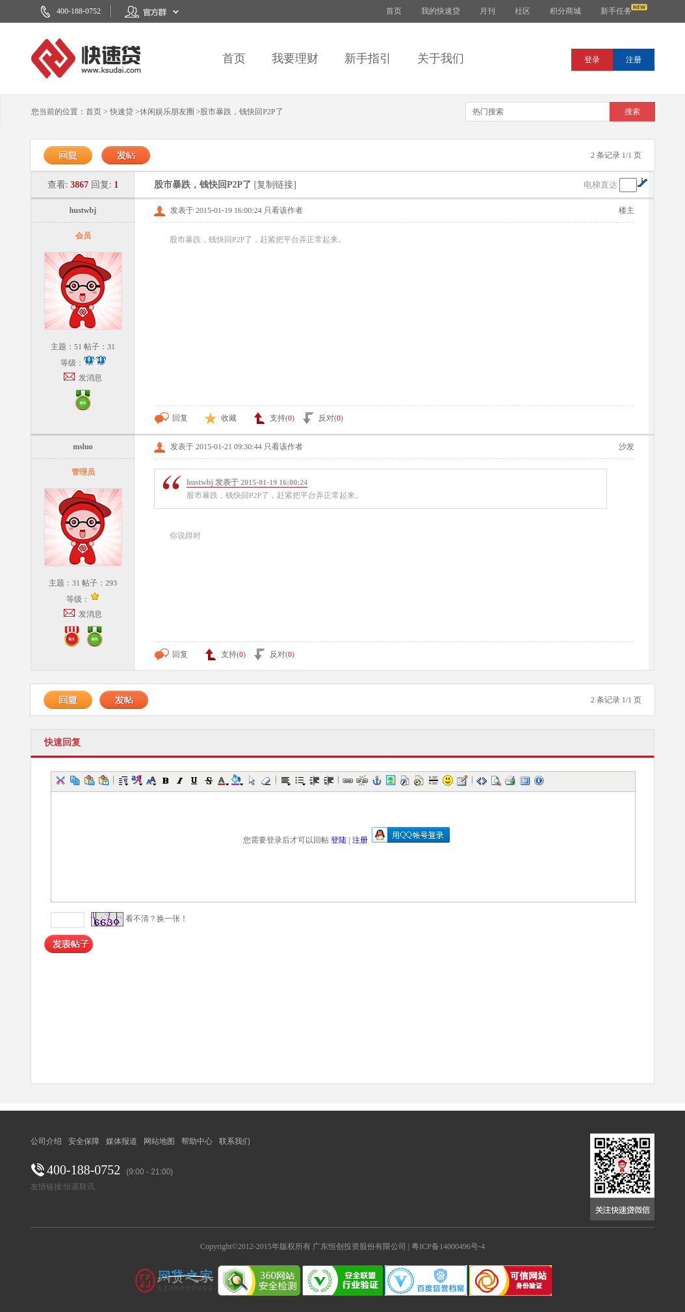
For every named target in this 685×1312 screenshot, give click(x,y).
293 (111, 583)
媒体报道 (121, 1141)
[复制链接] (275, 185)
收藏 (220, 418)
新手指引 (367, 58)
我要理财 (295, 58)
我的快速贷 (440, 11)
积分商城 (565, 11)
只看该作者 (283, 210)
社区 (522, 11)
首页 (394, 11)
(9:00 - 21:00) (149, 1171)
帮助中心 (197, 1141)
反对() (322, 418)
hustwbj (83, 210)
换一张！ (172, 918)
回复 (171, 418)
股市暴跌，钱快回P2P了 (241, 111)
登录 (592, 59)
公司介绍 (46, 1141)
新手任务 (616, 11)
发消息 (90, 377)
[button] (60, 780)
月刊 (487, 11)
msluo (83, 446)
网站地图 (159, 1141)
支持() (273, 418)
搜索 (632, 111)
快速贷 (121, 111)
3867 (79, 185)
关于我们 (440, 58)
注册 (633, 59)
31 (111, 346)
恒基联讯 (79, 1186)
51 (78, 346)
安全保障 (83, 1141)
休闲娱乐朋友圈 (167, 111)
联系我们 (234, 1141)
